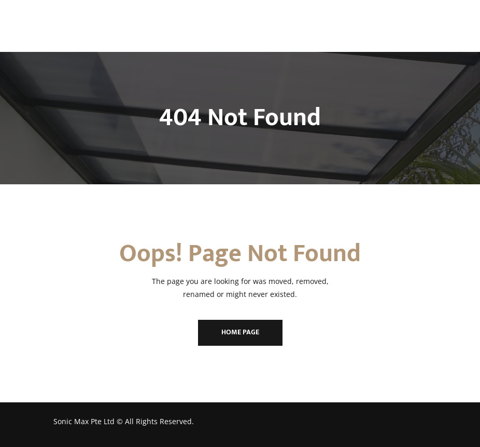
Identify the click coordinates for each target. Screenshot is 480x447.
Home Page (240, 332)
